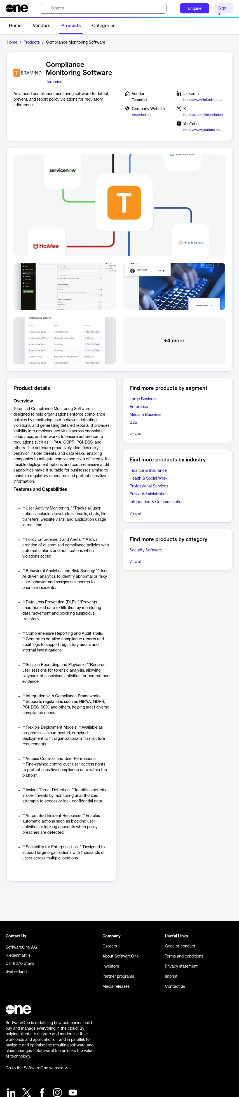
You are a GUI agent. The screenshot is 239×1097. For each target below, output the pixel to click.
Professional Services (149, 486)
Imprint (171, 976)
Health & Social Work (149, 478)
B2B (133, 423)
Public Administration (149, 494)
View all (136, 434)
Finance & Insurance (148, 471)
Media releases (116, 987)
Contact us (175, 987)
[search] (103, 8)
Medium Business (145, 415)
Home (15, 25)
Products (71, 25)
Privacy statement (181, 966)
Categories (103, 25)
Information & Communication (157, 502)
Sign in (222, 9)
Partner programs (118, 976)
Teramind (54, 82)
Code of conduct (180, 946)
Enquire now (194, 10)
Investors (110, 966)
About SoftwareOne (120, 956)
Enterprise (139, 407)
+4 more (174, 340)
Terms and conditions (184, 956)
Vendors (41, 25)
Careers (109, 946)
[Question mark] (172, 8)
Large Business (143, 399)
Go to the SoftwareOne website (36, 1068)
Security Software (146, 550)
